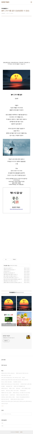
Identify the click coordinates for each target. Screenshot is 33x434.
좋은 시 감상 (12, 388)
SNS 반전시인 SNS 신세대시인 (8, 373)
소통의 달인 (12, 395)
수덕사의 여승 (6, 271)
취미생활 (5, 265)
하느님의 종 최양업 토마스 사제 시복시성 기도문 (11, 377)
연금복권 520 (9, 386)
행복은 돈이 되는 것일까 (6, 392)
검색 (30, 414)
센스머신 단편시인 (5, 399)
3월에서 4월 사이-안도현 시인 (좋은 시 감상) (12, 282)
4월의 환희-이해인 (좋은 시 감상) (10, 274)
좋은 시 (9, 265)
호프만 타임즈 (5, 2)
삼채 (24, 377)
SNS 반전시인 (5, 388)
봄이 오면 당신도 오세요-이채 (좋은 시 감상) (12, 279)
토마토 (3, 390)
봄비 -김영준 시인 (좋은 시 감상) (10, 276)
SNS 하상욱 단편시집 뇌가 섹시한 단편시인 (10, 384)
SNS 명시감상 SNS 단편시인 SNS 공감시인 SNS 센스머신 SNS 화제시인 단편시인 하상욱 (16, 402)
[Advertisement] (16, 41)
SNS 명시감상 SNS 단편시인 (23, 395)
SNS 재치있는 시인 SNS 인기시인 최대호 (22, 392)
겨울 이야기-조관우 (7, 268)
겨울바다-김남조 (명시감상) (9, 269)
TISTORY (17, 432)
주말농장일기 (23, 390)
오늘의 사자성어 (5, 395)
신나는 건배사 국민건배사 (7, 382)
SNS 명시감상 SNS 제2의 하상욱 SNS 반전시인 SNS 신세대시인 (15, 379)
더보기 (2, 405)
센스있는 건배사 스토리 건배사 (13, 390)
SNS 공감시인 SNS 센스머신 (22, 373)
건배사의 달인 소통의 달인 (26, 384)
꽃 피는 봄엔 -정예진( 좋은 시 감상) (10, 277)
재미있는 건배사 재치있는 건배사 (8, 397)
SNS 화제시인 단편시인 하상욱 (17, 399)
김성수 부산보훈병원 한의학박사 (23, 397)
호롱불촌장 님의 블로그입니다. (9, 337)
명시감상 (18, 388)
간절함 (3, 386)
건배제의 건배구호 (17, 382)
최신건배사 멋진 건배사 (6, 375)
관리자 (21, 432)
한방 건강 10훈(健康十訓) (19, 386)
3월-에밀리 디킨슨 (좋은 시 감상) (10, 280)
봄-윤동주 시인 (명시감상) (9, 272)
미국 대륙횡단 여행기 (26, 388)
